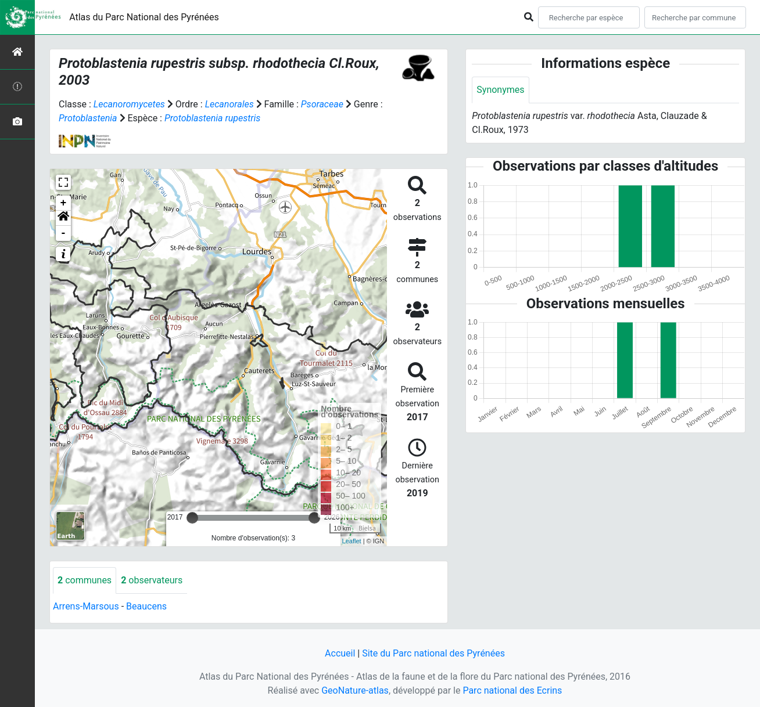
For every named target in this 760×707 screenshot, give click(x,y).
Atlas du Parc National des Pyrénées (144, 17)
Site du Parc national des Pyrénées (433, 653)
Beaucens (146, 606)
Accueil (340, 653)
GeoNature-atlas (355, 690)
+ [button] (63, 203)
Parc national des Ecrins (512, 690)
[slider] (192, 518)
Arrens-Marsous (86, 606)
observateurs (151, 580)
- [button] (63, 233)
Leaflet (351, 541)
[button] (63, 218)
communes (85, 580)
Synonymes (500, 89)
